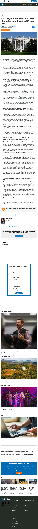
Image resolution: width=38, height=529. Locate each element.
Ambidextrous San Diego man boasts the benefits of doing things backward (14, 489)
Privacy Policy (14, 510)
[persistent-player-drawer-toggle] (36, 4)
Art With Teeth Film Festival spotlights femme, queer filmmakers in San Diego (4, 489)
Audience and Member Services (29, 500)
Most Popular (4, 415)
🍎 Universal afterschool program (8, 247)
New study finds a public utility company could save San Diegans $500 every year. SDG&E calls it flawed (19, 448)
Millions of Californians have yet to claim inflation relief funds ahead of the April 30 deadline (17, 440)
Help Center (26, 510)
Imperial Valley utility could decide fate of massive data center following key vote (17, 451)
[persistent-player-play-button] (2, 5)
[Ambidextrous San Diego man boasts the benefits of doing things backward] (14, 481)
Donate (19, 473)
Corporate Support (14, 518)
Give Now (34, 1)
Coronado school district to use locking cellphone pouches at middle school (22, 489)
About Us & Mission (15, 500)
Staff (12, 512)
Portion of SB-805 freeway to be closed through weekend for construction (32, 489)
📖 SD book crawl (5, 244)
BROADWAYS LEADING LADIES (7, 409)
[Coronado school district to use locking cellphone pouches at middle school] (23, 481)
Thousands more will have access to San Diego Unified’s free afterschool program (17, 454)
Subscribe (19, 293)
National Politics (19, 214)
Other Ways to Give (15, 523)
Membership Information (15, 521)
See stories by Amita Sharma (11, 226)
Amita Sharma (4, 26)
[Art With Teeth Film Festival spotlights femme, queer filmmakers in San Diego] (5, 481)
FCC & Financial (14, 505)
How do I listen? (27, 507)
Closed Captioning (27, 502)
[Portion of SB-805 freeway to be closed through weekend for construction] (33, 481)
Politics (2, 15)
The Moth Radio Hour (30, 4)
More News (4, 477)
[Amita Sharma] (3, 221)
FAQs (25, 505)
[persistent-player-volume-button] (5, 5)
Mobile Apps (14, 507)
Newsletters (14, 502)
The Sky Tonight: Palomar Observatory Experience (11, 381)
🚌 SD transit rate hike (6, 246)
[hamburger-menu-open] (2, 1)
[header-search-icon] (29, 1)
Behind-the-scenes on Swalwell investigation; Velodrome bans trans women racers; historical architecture (17, 352)
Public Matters (11, 214)
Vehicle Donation (14, 526)
